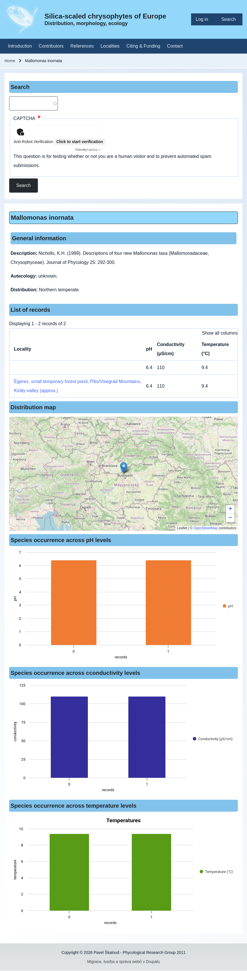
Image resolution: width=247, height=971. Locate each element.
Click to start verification (79, 141)
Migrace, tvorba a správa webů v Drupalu (123, 961)
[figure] (123, 606)
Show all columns (220, 333)
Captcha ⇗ (88, 149)
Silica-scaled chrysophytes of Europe (105, 16)
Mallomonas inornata (42, 217)
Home (10, 60)
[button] (123, 468)
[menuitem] (204, 19)
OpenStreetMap (205, 528)
